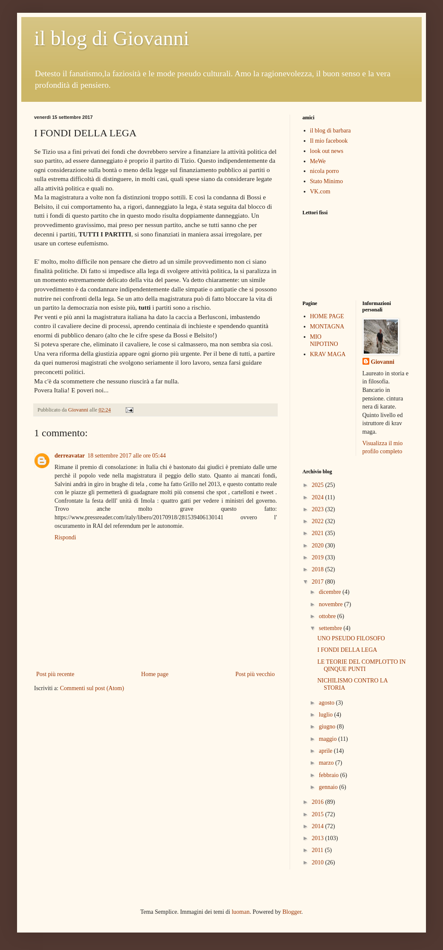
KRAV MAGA (328, 354)
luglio (326, 714)
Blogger (291, 912)
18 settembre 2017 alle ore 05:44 (126, 455)
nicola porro (324, 171)
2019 (318, 557)
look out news (327, 151)
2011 (318, 850)
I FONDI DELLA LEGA (347, 650)
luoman (241, 912)
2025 (318, 485)
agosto (327, 703)
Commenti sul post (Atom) (92, 688)
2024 (318, 497)
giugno (328, 726)
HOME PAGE (327, 316)
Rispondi (65, 537)
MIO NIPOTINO (324, 340)
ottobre (328, 616)
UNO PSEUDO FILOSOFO (351, 638)
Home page (154, 674)
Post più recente (55, 674)
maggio (328, 739)
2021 (318, 533)
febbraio (329, 775)
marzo (327, 763)
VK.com (320, 191)
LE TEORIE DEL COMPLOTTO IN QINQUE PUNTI (361, 665)
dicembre (330, 592)
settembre (331, 628)
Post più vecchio (255, 674)
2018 (318, 569)
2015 (318, 814)
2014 (318, 826)
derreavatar (70, 455)
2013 (318, 838)
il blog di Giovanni (111, 38)
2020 (318, 545)
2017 (318, 582)
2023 (318, 509)
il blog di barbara (330, 130)
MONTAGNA (327, 326)
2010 (318, 862)
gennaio (329, 787)
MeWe (318, 161)
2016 (318, 802)
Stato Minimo (326, 181)
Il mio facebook (329, 141)
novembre (331, 604)
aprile (326, 751)
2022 (318, 521)
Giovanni (382, 362)
